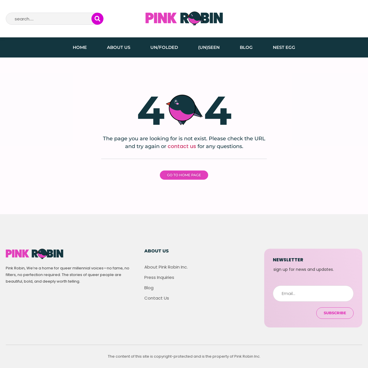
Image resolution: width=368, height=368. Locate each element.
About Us (118, 47)
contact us (182, 146)
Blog (246, 47)
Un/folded (164, 47)
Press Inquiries (159, 277)
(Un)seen (209, 47)
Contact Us (156, 298)
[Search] (97, 19)
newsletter (288, 260)
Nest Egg (284, 47)
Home (80, 47)
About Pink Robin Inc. (166, 267)
